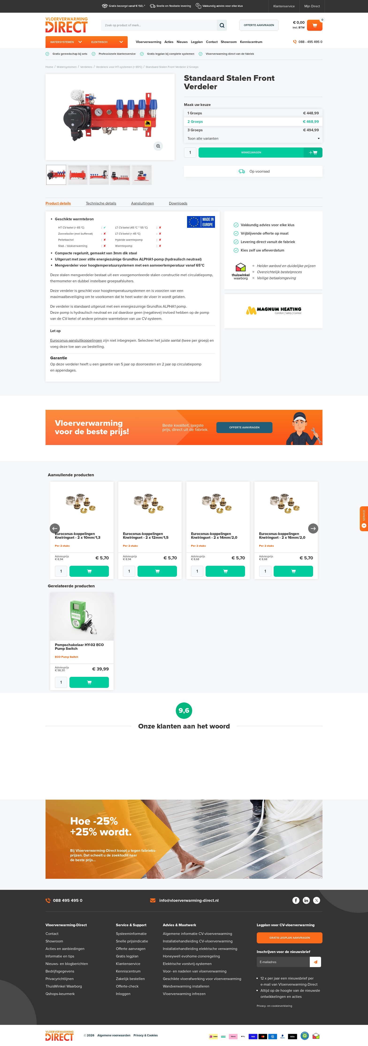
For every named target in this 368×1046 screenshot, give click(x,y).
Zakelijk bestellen (130, 978)
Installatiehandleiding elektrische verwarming (200, 948)
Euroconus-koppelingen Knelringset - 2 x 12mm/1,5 (146, 535)
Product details (58, 203)
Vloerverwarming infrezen (184, 994)
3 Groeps (253, 130)
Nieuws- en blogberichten (67, 963)
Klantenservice (284, 6)
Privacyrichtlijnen (60, 978)
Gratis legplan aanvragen (289, 937)
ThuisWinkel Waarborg (64, 986)
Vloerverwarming (148, 42)
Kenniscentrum (251, 42)
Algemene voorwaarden (113, 1035)
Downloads (178, 203)
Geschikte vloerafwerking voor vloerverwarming (202, 978)
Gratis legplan (127, 956)
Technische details (101, 203)
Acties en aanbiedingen (65, 948)
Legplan (197, 42)
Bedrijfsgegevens (60, 971)
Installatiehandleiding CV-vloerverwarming (198, 941)
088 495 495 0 (67, 900)
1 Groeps (253, 113)
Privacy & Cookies (146, 1035)
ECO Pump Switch (66, 657)
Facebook (295, 900)
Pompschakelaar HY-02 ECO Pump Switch (79, 647)
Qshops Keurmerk (305, 1036)
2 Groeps (253, 122)
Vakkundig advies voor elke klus (223, 6)
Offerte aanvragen (259, 25)
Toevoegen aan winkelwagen (89, 571)
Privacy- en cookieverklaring (274, 1005)
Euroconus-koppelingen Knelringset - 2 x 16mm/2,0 (282, 535)
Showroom (229, 42)
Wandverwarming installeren (186, 986)
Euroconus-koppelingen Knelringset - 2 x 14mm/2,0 (214, 535)
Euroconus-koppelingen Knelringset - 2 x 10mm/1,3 (77, 535)
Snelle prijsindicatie (132, 941)
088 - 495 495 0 (310, 42)
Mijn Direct (312, 6)
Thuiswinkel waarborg (316, 1036)
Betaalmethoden (253, 1035)
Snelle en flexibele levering (174, 6)
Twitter (316, 900)
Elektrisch (99, 42)
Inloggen (123, 994)
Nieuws (182, 42)
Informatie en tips (60, 956)
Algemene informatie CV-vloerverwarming (197, 933)
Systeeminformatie (131, 933)
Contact (212, 42)
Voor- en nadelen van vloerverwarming (194, 971)
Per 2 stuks (62, 545)
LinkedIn (306, 900)
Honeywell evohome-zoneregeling (191, 956)
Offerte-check (127, 986)
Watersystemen (62, 42)
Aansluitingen (142, 203)
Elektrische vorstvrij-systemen (187, 963)
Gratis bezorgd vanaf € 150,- (126, 6)
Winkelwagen (314, 25)
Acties (169, 42)
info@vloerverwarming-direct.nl (189, 900)
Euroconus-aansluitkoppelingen (76, 340)
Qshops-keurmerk (60, 994)
